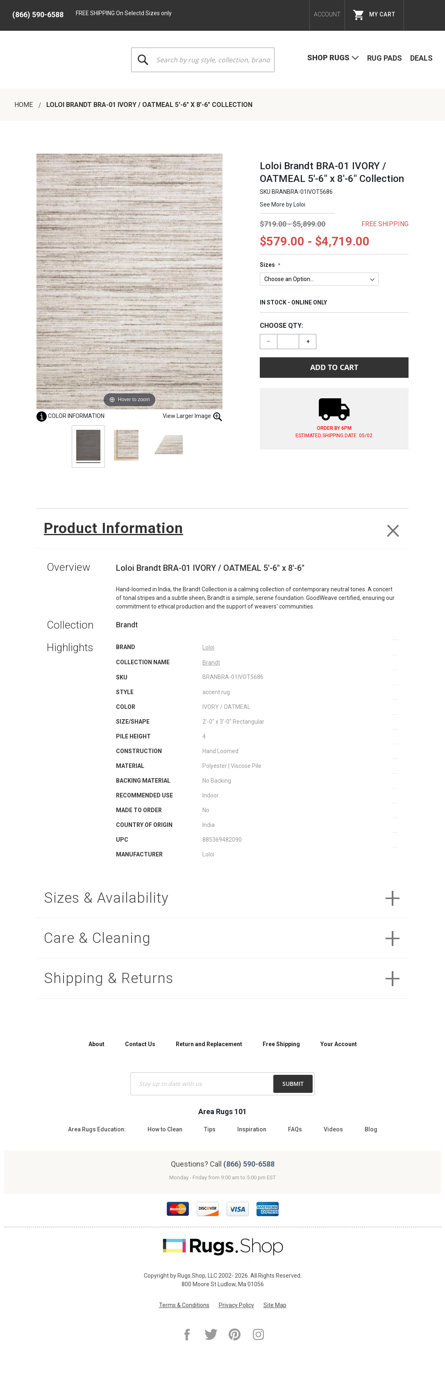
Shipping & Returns (108, 978)
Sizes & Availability (106, 898)
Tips (210, 1129)
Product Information (113, 528)
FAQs (295, 1129)
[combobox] (203, 60)
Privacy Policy (236, 1305)
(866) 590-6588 (38, 14)
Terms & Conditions (184, 1305)
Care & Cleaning (97, 938)
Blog (371, 1129)
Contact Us (140, 1044)
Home (24, 105)
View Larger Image (192, 416)
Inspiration (251, 1129)
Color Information (70, 416)
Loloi (299, 204)
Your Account (338, 1044)
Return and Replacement (209, 1044)
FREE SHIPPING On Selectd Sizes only (124, 13)
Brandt (211, 662)
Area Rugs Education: (97, 1129)
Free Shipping (281, 1044)
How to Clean (165, 1129)
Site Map (274, 1305)
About (96, 1044)
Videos (333, 1129)
